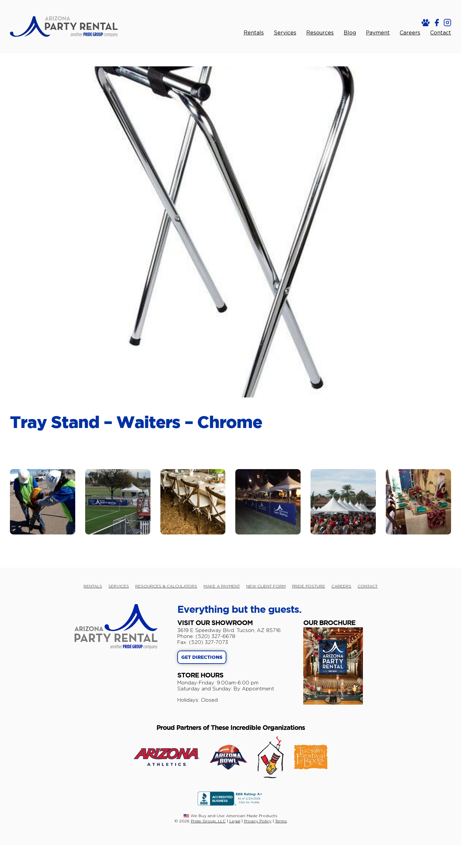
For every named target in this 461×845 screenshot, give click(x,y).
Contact (440, 32)
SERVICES (118, 586)
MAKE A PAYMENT (221, 586)
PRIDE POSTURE (308, 586)
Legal (234, 821)
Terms (281, 821)
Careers (410, 32)
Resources (320, 32)
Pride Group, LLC (208, 821)
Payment (378, 32)
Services (285, 32)
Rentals (254, 32)
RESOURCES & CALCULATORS (166, 586)
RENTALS (93, 586)
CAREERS (341, 586)
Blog (350, 32)
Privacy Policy (257, 821)
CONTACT (367, 586)
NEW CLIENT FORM (266, 586)
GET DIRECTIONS (201, 658)
